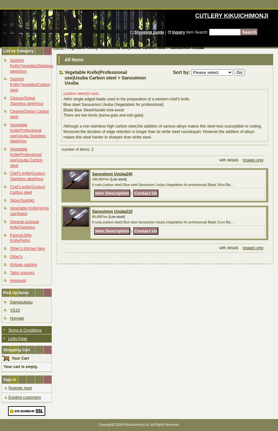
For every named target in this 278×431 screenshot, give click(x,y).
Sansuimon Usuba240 (112, 174)
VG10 (15, 310)
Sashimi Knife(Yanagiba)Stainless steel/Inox (31, 66)
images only (253, 160)
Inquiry (178, 32)
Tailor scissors (22, 273)
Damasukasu (21, 302)
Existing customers (24, 397)
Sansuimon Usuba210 (112, 211)
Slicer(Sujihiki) (22, 200)
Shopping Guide (149, 32)
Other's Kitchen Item (27, 248)
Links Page (17, 338)
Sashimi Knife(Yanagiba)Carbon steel (30, 84)
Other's (16, 256)
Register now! (20, 388)
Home (58, 48)
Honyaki (17, 318)
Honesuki (18, 280)
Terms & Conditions (25, 330)
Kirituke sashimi (23, 264)
